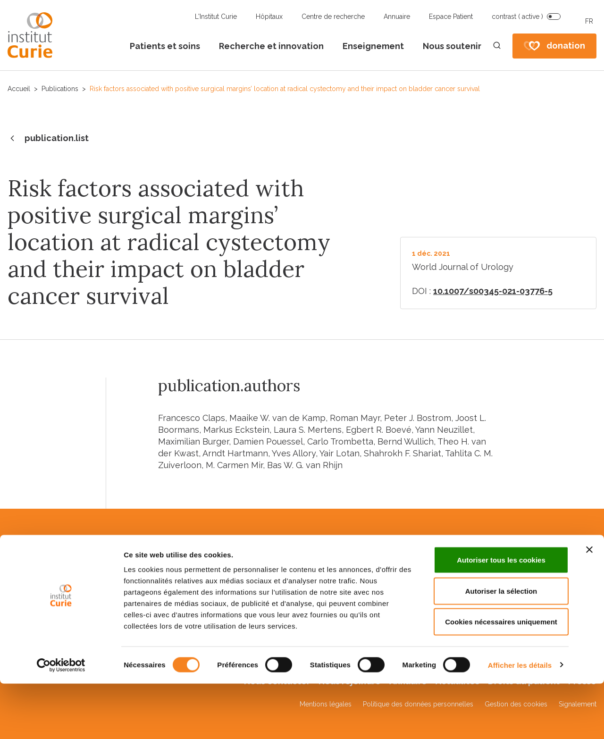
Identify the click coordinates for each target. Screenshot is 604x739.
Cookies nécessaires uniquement (501, 677)
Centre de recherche (333, 16)
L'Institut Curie (216, 16)
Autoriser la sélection (501, 646)
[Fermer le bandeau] (589, 605)
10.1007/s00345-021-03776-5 (493, 291)
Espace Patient (451, 16)
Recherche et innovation (271, 46)
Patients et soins (165, 46)
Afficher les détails (520, 720)
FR (589, 21)
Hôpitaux (269, 16)
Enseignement (373, 46)
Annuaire (397, 16)
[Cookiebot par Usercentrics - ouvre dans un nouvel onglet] (61, 721)
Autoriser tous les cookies (501, 615)
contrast (517, 16)
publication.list (48, 138)
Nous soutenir (452, 46)
